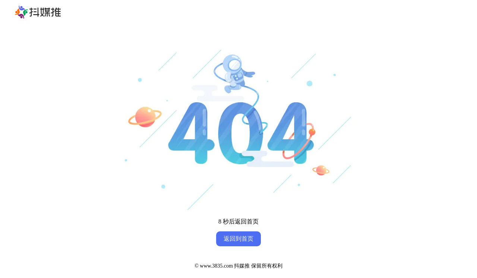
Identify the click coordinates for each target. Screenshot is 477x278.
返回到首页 (238, 238)
